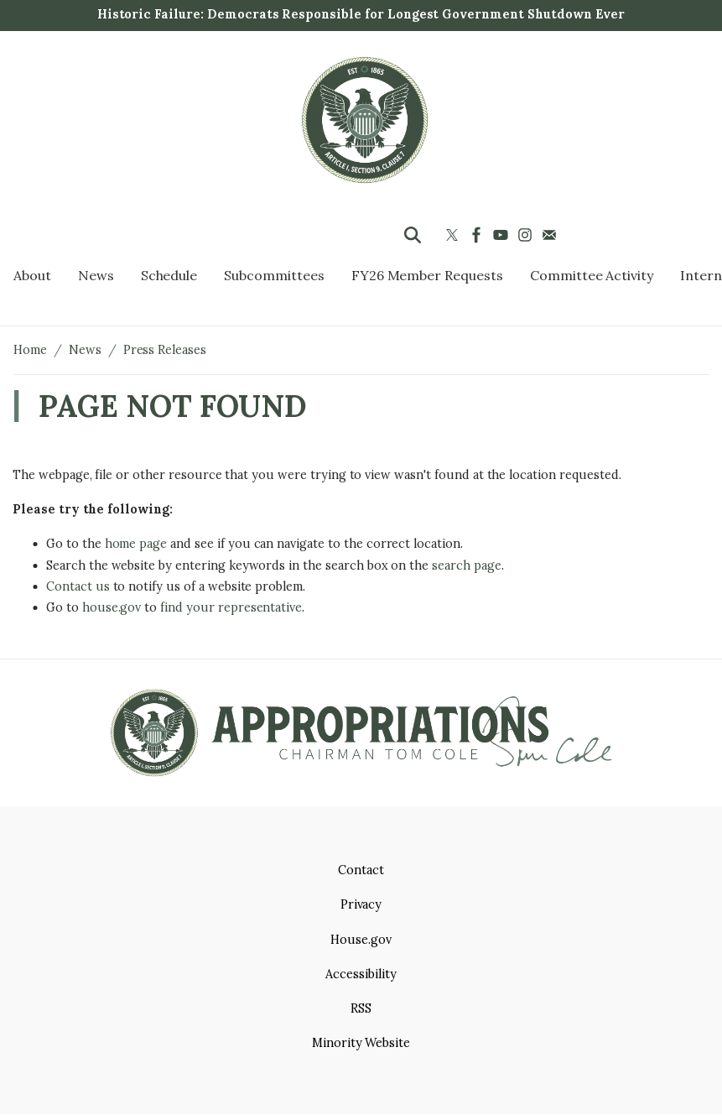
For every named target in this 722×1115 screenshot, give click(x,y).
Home (30, 349)
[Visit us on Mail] (551, 235)
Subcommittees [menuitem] (274, 275)
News (85, 349)
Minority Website (361, 1042)
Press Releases (164, 349)
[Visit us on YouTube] (503, 235)
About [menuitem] (32, 275)
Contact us (78, 586)
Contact (361, 870)
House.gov (361, 939)
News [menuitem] (96, 275)
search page (466, 565)
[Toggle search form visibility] (412, 235)
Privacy (361, 904)
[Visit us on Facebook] (478, 235)
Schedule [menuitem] (169, 275)
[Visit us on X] (454, 235)
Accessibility (360, 974)
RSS (361, 1008)
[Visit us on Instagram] (527, 235)
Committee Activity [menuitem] (591, 275)
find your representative (231, 607)
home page (136, 543)
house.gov (112, 607)
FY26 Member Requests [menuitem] (427, 275)
